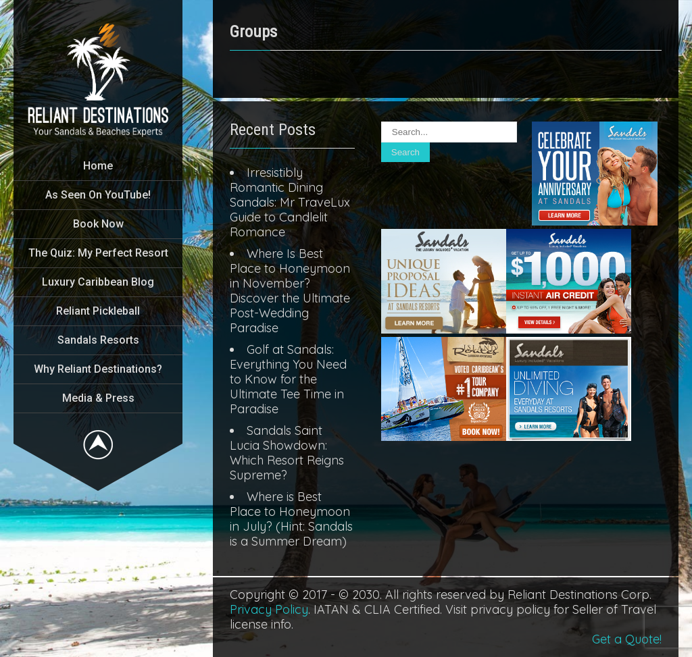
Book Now (98, 223)
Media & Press (98, 398)
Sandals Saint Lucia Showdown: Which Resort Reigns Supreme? (287, 453)
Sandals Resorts (98, 340)
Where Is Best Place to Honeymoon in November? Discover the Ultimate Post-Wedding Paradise (290, 291)
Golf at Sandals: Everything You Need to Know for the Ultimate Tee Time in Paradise (288, 379)
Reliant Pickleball (98, 311)
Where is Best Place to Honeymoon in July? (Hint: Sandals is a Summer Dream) (291, 519)
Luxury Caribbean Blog (98, 281)
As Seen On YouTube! (98, 194)
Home (98, 165)
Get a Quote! (627, 639)
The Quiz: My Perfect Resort (98, 252)
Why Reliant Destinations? (98, 369)
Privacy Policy (269, 609)
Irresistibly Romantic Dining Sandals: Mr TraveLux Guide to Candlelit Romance (290, 202)
